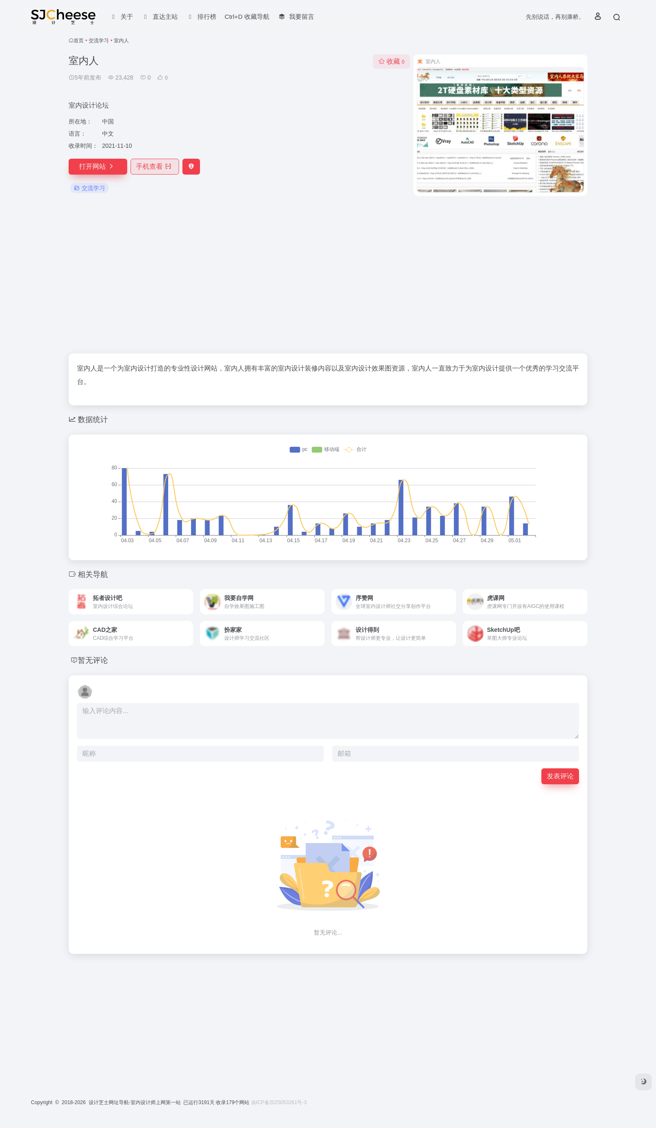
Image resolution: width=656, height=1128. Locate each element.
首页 (79, 41)
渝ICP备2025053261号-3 (279, 1102)
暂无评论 (93, 660)
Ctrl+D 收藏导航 (247, 16)
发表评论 (560, 776)
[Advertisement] (328, 274)
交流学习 (99, 41)
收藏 (391, 61)
